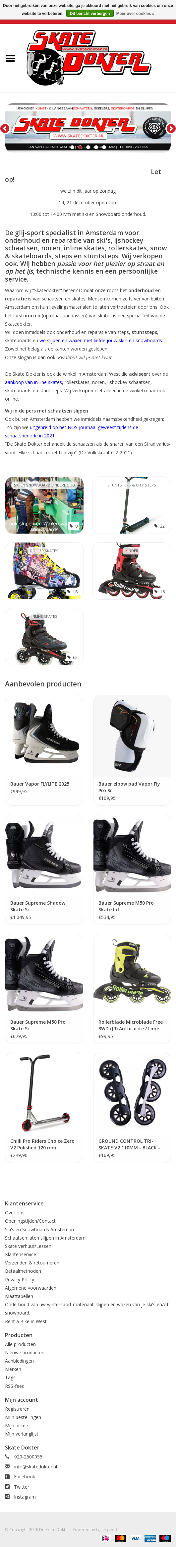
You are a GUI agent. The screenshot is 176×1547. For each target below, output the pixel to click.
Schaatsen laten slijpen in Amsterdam (45, 1238)
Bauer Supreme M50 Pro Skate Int (126, 906)
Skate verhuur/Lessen (28, 1246)
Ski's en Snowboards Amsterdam (40, 1229)
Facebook (24, 1476)
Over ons (15, 1212)
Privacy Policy (19, 1279)
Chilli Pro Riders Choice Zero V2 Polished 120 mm (42, 1144)
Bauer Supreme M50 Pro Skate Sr (38, 1025)
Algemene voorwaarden (30, 1288)
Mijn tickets (17, 1425)
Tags (10, 1377)
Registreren (17, 1409)
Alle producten (20, 1344)
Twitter (21, 1487)
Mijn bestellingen (23, 1417)
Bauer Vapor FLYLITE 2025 (39, 784)
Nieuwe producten (24, 1352)
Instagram (25, 1497)
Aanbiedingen (19, 1361)
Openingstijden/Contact (30, 1221)
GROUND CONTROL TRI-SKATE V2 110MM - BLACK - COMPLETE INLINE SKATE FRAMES (129, 1144)
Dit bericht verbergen (90, 13)
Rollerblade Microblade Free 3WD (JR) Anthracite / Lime (130, 1025)
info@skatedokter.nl (35, 1466)
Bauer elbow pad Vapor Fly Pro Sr (129, 787)
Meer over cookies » (135, 13)
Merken (13, 1369)
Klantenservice (20, 1254)
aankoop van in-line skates (33, 382)
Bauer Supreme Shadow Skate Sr (37, 906)
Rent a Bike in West (26, 1321)
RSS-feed (15, 1386)
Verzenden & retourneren (32, 1262)
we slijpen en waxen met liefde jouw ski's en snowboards (100, 340)
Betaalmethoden (23, 1271)
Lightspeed (106, 1529)
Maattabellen (19, 1296)
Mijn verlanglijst (21, 1434)
